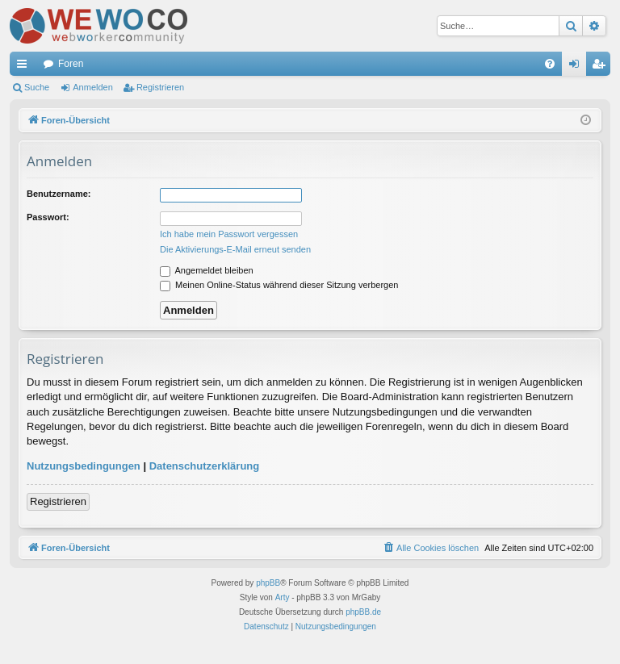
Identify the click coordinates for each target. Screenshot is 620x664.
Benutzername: (58, 193)
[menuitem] (550, 64)
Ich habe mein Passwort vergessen (229, 234)
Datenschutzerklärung (204, 466)
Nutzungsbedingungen (83, 466)
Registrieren (160, 87)
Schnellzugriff (25, 67)
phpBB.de (363, 612)
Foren (70, 63)
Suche (36, 87)
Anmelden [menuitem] (577, 67)
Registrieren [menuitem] (601, 67)
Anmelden (93, 87)
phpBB (268, 582)
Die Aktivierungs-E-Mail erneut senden (235, 249)
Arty (282, 597)
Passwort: (48, 217)
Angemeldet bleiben (206, 270)
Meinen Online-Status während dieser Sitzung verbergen (279, 285)
